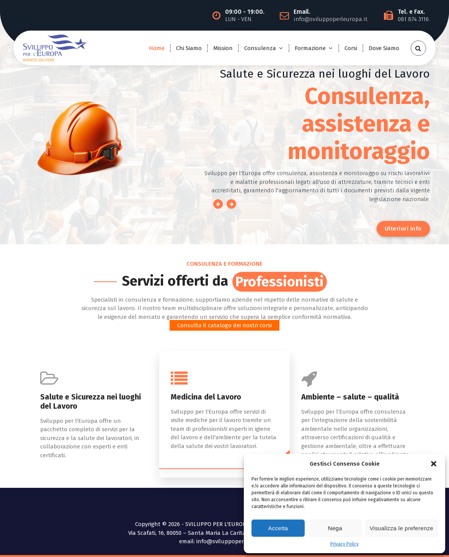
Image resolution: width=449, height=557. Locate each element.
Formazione (310, 48)
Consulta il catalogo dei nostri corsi (224, 325)
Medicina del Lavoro (206, 396)
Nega (335, 528)
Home (157, 48)
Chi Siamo (189, 48)
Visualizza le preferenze (401, 528)
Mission (223, 48)
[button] (434, 464)
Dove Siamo (384, 48)
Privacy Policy (344, 544)
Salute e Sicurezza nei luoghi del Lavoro (90, 401)
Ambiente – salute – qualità (350, 396)
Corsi (351, 48)
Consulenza (260, 48)
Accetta (278, 528)
